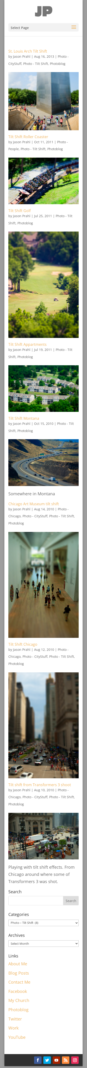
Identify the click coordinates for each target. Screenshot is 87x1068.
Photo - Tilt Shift (35, 63)
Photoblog (57, 63)
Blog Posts (18, 973)
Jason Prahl (21, 56)
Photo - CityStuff (35, 516)
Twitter (15, 1019)
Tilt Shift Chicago (22, 644)
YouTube (17, 1037)
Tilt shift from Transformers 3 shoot (39, 784)
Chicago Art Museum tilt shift (33, 503)
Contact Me (19, 982)
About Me (17, 963)
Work (13, 1028)
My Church (18, 1000)
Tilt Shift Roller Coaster (28, 136)
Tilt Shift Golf (19, 210)
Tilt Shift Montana (23, 418)
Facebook (17, 991)
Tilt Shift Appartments (27, 344)
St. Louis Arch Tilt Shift (27, 51)
